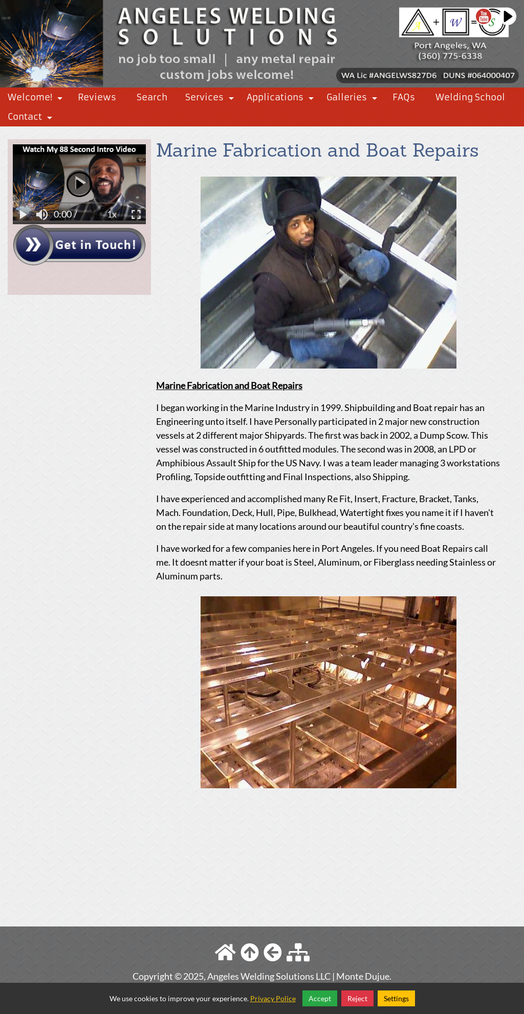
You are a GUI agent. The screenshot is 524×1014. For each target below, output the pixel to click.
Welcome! (37, 99)
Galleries (353, 99)
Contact (32, 118)
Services (211, 99)
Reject (357, 998)
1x (112, 214)
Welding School (470, 97)
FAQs (403, 97)
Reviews (97, 97)
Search (152, 97)
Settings (396, 998)
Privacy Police (273, 998)
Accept (320, 998)
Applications (282, 99)
